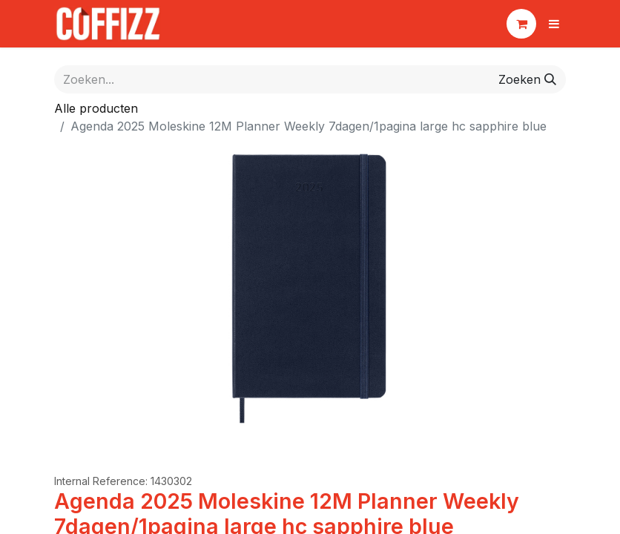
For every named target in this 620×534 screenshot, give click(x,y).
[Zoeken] (527, 79)
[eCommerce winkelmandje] (521, 24)
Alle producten (96, 108)
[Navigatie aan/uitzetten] (554, 23)
